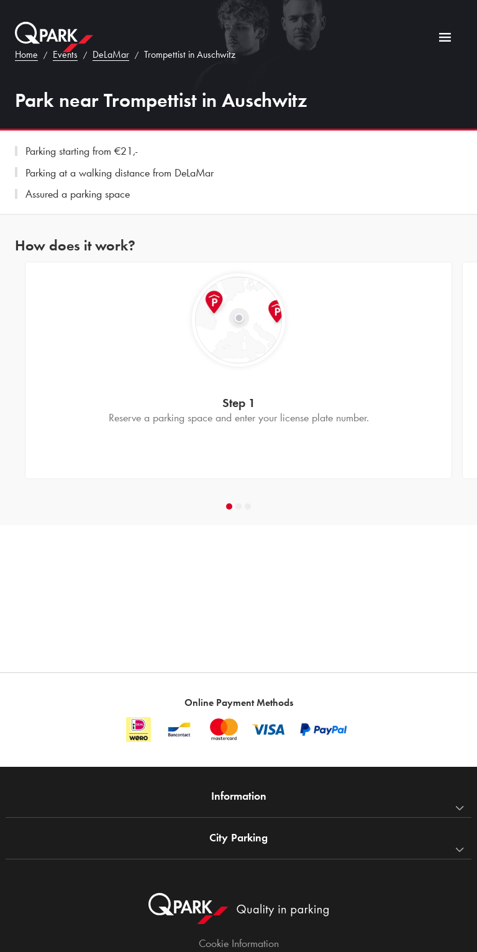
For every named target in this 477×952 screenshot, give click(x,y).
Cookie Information (239, 943)
